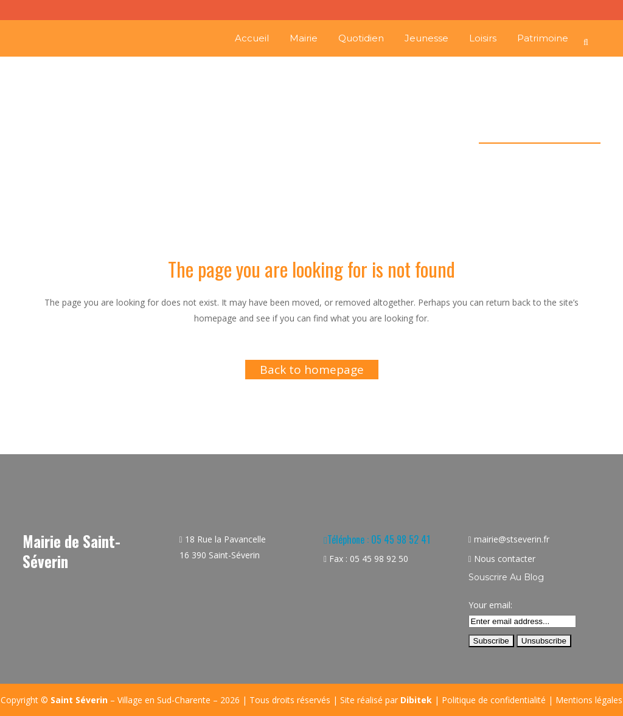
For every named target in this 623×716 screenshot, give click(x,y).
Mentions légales (588, 700)
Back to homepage (312, 369)
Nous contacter (504, 558)
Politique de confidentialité (494, 700)
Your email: (490, 605)
